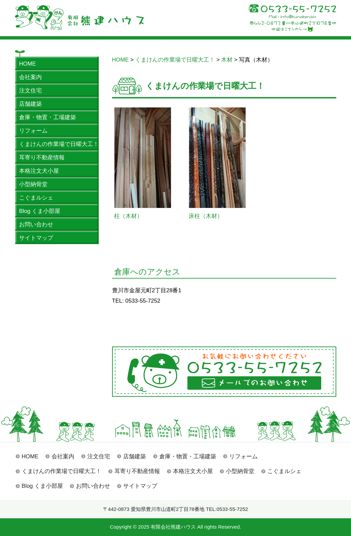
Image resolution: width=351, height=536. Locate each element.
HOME (30, 456)
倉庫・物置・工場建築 (187, 456)
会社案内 (63, 456)
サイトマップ (140, 486)
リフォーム (243, 456)
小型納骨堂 (240, 471)
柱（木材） (128, 216)
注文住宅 (98, 456)
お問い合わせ (93, 486)
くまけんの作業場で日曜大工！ (61, 471)
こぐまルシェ (284, 471)
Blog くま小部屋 (42, 486)
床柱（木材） (206, 216)
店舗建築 (134, 456)
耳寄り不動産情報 (137, 471)
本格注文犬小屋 (193, 471)
